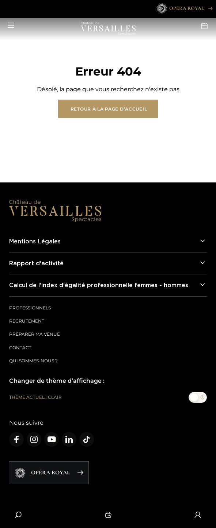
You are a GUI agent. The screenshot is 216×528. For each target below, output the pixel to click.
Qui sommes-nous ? (33, 360)
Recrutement (26, 321)
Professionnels (30, 308)
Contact (20, 347)
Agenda (204, 26)
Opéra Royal (184, 8)
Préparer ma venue (34, 334)
